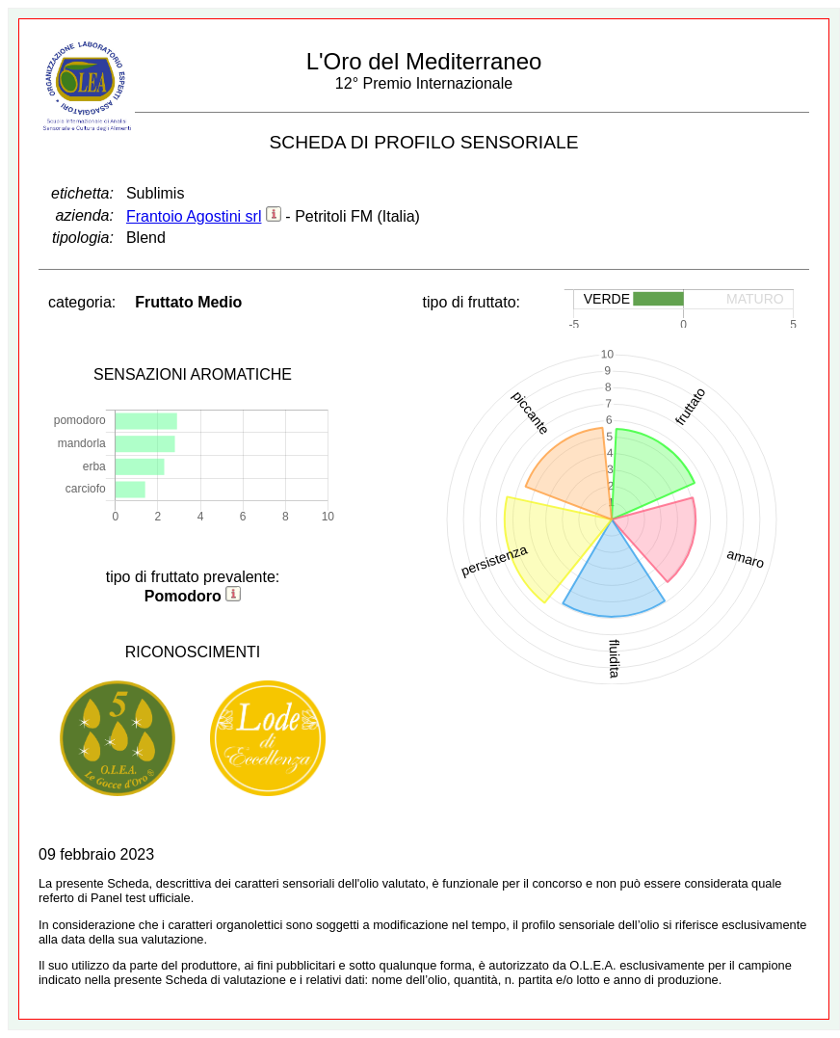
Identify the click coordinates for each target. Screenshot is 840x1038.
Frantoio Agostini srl (194, 216)
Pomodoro (183, 596)
